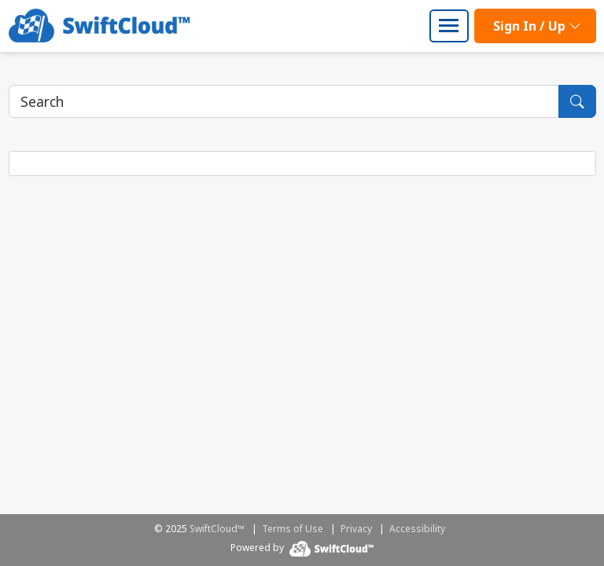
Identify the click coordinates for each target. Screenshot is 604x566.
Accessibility (417, 528)
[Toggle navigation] (449, 25)
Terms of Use (292, 528)
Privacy (356, 528)
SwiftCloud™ (217, 528)
